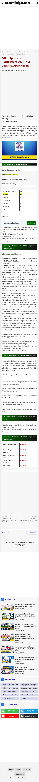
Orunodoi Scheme (8, 698)
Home (4, 52)
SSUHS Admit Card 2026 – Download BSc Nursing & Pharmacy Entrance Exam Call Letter (25, 637)
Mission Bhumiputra (27, 695)
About (18, 769)
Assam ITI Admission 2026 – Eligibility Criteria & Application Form (25, 626)
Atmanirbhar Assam (27, 691)
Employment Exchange (28, 685)
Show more (32, 533)
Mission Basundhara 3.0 (9, 695)
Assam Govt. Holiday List (10, 685)
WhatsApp (11, 711)
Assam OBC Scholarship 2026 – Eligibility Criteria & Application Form (25, 616)
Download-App (30, 716)
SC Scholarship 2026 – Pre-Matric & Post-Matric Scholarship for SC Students (26, 659)
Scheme (23, 698)
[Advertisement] (19, 27)
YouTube (11, 716)
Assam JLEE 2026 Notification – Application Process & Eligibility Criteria (25, 649)
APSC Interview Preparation (29, 688)
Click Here (31, 223)
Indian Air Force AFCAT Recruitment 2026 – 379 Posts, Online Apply (24, 669)
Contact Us (26, 769)
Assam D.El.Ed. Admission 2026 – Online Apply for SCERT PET (25, 605)
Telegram (30, 711)
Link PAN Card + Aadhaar (10, 688)
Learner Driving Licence (9, 691)
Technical (10, 52)
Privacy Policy (19, 774)
